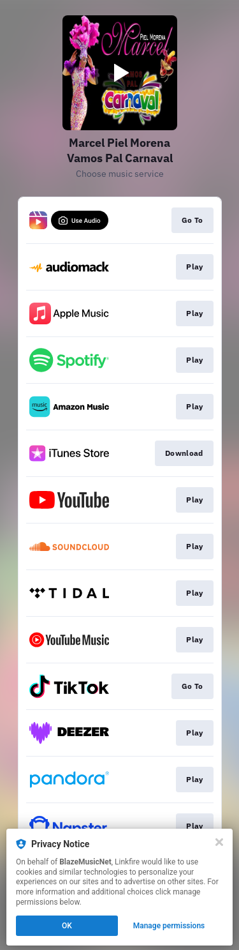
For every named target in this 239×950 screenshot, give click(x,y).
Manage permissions (169, 925)
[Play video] (120, 73)
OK (67, 925)
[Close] (219, 842)
